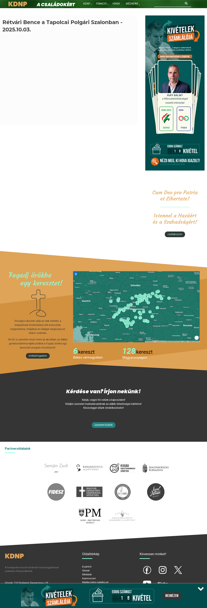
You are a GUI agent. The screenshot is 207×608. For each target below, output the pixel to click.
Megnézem (171, 596)
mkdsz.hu (89, 485)
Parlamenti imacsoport (122, 508)
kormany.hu (156, 461)
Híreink (86, 570)
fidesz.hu (56, 485)
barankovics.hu (89, 461)
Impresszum (89, 578)
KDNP (86, 3)
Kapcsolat (90, 10)
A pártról (86, 566)
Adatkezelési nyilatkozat (95, 582)
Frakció (101, 3)
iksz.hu (123, 461)
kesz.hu (122, 485)
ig (157, 567)
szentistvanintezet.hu (155, 485)
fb (142, 567)
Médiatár (87, 574)
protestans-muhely (89, 508)
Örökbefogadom (38, 355)
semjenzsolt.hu (56, 461)
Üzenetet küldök (103, 424)
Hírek (116, 3)
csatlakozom (175, 234)
